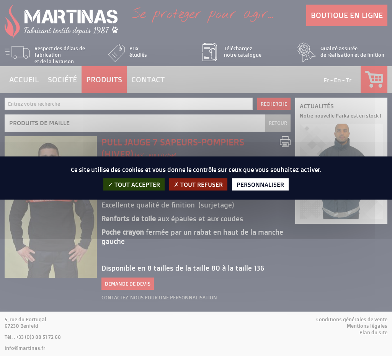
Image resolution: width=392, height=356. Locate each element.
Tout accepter (134, 184)
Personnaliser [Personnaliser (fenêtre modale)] (260, 184)
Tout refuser (198, 184)
